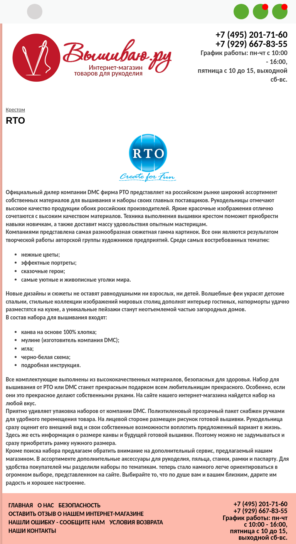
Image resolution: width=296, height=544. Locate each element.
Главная (20, 505)
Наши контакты (32, 530)
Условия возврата (136, 522)
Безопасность (80, 505)
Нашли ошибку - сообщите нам (56, 522)
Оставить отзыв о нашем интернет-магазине (76, 513)
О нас (45, 505)
